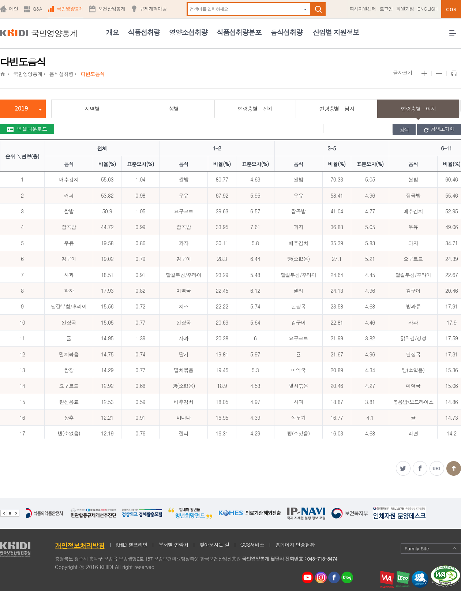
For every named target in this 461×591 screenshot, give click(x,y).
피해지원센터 (362, 8)
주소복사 (437, 468)
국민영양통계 (70, 8)
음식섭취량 (286, 32)
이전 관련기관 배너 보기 (3, 513)
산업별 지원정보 (335, 32)
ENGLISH (427, 8)
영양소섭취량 (188, 32)
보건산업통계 (111, 8)
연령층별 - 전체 (255, 108)
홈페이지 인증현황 (295, 544)
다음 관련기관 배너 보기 (16, 513)
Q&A (37, 8)
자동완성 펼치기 (305, 9)
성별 (174, 108)
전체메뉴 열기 (455, 36)
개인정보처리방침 (80, 545)
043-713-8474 (322, 558)
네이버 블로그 (347, 577)
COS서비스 (252, 544)
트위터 (403, 468)
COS (451, 9)
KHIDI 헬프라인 (131, 544)
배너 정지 (10, 513)
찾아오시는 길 (214, 544)
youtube (308, 575)
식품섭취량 (144, 32)
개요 (112, 32)
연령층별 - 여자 (418, 108)
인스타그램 (322, 577)
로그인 (386, 8)
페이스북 (420, 468)
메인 (13, 8)
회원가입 (405, 8)
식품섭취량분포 (239, 32)
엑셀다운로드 (27, 128)
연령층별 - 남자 (336, 108)
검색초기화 (439, 129)
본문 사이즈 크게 (424, 73)
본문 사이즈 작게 (438, 73)
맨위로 (453, 468)
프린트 (453, 73)
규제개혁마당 (153, 8)
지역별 (92, 108)
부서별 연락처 (173, 544)
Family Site (431, 548)
